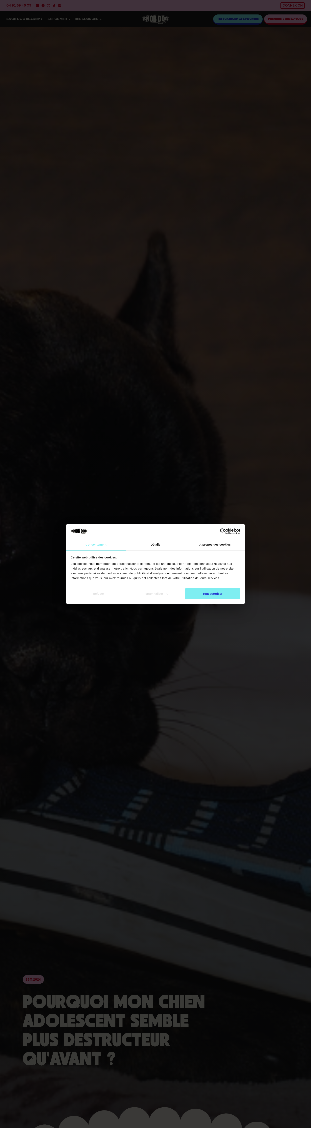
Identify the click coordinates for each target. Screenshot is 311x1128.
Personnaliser (155, 593)
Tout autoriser (213, 593)
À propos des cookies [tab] (215, 544)
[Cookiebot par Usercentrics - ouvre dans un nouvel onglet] (223, 531)
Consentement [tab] (95, 544)
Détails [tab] (155, 544)
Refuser (98, 593)
